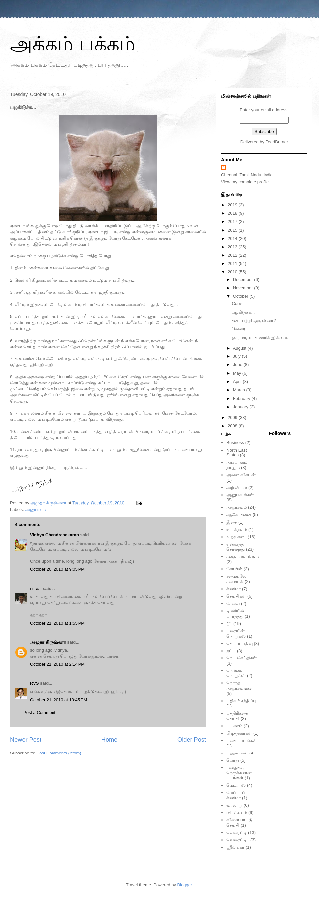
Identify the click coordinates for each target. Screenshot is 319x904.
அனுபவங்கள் (240, 494)
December (243, 279)
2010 (233, 271)
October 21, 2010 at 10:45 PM (58, 699)
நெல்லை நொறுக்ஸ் (236, 673)
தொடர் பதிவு (239, 643)
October (241, 296)
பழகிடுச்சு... (243, 312)
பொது (232, 760)
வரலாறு (234, 805)
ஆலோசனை (238, 514)
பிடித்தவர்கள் (239, 733)
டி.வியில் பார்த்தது (235, 613)
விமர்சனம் (236, 812)
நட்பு (231, 650)
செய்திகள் (236, 596)
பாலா (36, 588)
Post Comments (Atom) (59, 753)
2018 (233, 213)
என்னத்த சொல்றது (235, 547)
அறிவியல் (236, 487)
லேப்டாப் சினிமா (235, 795)
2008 (233, 425)
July (237, 356)
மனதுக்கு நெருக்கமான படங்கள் (239, 772)
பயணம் (234, 725)
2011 (233, 263)
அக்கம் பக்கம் (72, 44)
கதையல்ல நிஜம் (242, 556)
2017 (233, 221)
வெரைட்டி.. (243, 328)
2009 (233, 417)
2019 (233, 204)
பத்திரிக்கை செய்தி (237, 716)
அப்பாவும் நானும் (236, 465)
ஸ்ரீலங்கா (235, 847)
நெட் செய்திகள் (241, 657)
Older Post (191, 739)
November (243, 287)
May (237, 373)
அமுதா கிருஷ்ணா (48, 642)
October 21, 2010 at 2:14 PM (57, 664)
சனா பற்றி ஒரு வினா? (254, 320)
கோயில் (234, 568)
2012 (233, 255)
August (240, 348)
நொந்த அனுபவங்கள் (240, 685)
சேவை (233, 603)
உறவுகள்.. (236, 536)
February (242, 398)
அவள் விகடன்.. (242, 474)
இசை (231, 522)
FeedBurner (277, 141)
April (238, 381)
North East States (236, 453)
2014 (233, 238)
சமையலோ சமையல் (237, 579)
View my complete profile (245, 181)
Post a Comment (39, 712)
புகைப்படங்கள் (241, 740)
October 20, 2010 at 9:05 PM (57, 569)
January (241, 406)
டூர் (229, 623)
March (239, 389)
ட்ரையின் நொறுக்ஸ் (236, 633)
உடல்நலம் (236, 529)
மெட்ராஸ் (236, 785)
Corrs (237, 303)
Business (235, 442)
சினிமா (233, 588)
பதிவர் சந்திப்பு (241, 700)
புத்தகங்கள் (237, 753)
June (238, 364)
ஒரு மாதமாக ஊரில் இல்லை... (261, 337)
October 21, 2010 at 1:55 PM (57, 623)
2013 (233, 246)
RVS (34, 683)
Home (109, 739)
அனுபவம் (35, 509)
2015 (233, 230)
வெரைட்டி (236, 832)
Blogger (184, 884)
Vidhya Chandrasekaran (54, 534)
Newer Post (25, 739)
